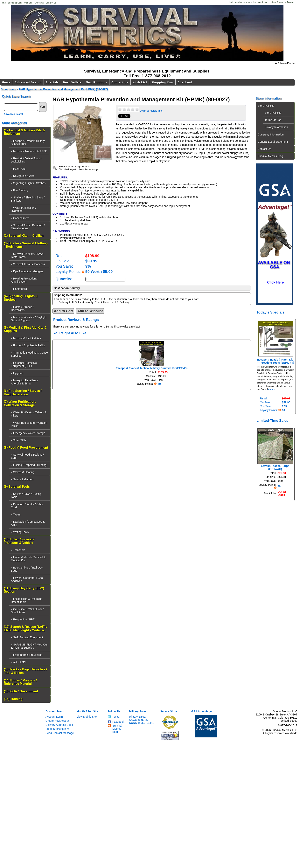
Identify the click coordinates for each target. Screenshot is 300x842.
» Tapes (15, 514)
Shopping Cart (14, 3)
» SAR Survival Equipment (27, 637)
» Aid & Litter (18, 662)
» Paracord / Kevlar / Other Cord (27, 506)
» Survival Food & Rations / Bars (27, 456)
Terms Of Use (273, 119)
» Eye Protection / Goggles (27, 271)
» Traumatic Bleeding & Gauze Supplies (29, 354)
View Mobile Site (87, 716)
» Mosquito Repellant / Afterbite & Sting (24, 382)
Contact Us (51, 3)
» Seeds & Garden (22, 479)
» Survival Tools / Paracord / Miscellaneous (28, 227)
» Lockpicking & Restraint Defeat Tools (26, 600)
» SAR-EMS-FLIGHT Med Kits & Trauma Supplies (29, 646)
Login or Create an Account (282, 2)
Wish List (28, 3)
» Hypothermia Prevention (26, 654)
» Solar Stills (18, 440)
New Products (96, 82)
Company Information (271, 134)
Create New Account (57, 720)
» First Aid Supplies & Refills (28, 345)
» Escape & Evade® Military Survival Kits (28, 142)
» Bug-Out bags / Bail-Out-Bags (27, 569)
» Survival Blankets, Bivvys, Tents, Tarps (27, 255)
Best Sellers (72, 82)
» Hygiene (17, 373)
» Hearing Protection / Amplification (24, 280)
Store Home (8, 89)
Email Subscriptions (57, 728)
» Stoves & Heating (22, 472)
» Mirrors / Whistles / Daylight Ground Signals (28, 319)
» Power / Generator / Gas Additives (27, 579)
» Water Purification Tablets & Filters (28, 414)
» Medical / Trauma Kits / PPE (29, 151)
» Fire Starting (19, 190)
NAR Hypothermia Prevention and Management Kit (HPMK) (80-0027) (63, 89)
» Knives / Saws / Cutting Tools (26, 495)
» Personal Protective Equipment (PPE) (24, 364)
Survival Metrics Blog (270, 156)
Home (3, 3)
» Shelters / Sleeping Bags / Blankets (28, 199)
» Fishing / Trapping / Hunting (28, 464)
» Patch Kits (18, 168)
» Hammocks (19, 288)
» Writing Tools (20, 532)
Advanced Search (28, 82)
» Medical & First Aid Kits (26, 338)
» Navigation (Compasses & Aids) (28, 523)
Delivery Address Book (59, 724)
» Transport (18, 550)
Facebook (118, 721)
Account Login (54, 716)
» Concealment (20, 218)
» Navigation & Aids (22, 175)
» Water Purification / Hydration (23, 209)
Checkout (38, 3)
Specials (52, 82)
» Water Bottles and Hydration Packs (29, 424)
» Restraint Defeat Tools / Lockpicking (26, 160)
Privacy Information (276, 127)
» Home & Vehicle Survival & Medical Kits (28, 559)
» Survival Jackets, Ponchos (28, 264)
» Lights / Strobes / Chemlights (22, 308)
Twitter (116, 716)
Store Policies (266, 105)
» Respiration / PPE (23, 619)
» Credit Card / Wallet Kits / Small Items (27, 611)
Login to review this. (151, 110)
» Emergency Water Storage (28, 433)
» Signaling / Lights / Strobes (28, 183)
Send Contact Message (59, 733)
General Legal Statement (273, 141)
